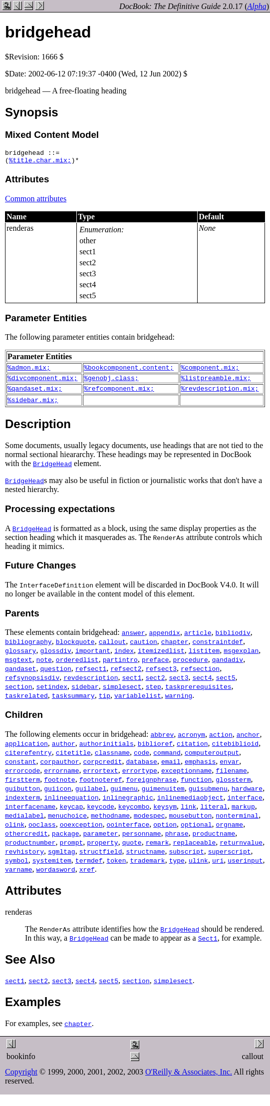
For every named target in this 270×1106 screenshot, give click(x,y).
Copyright (21, 1079)
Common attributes (35, 201)
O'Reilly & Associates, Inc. (188, 1079)
